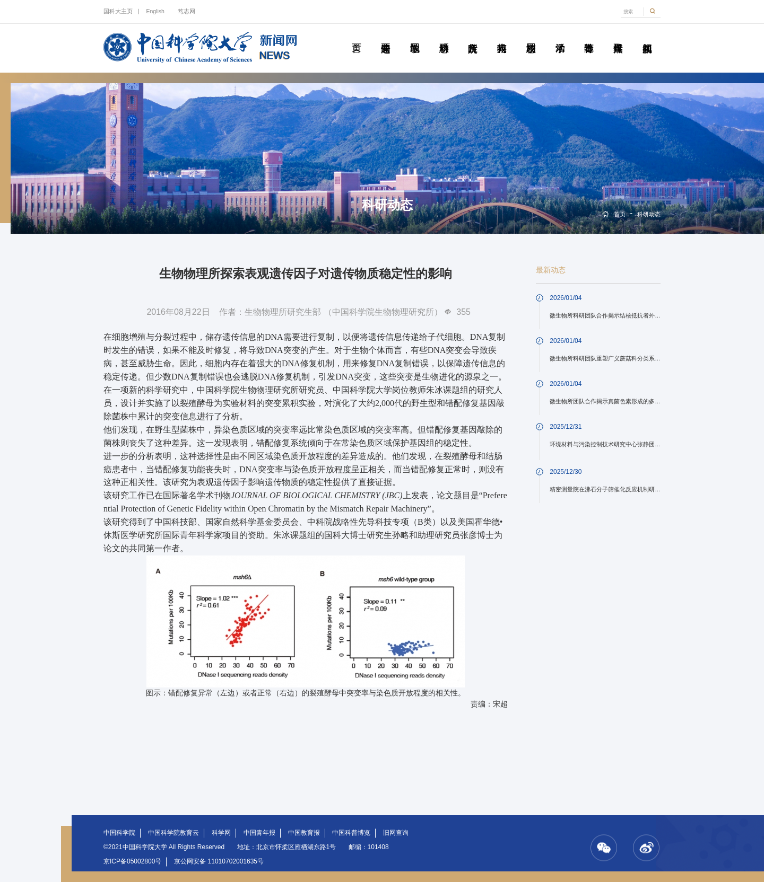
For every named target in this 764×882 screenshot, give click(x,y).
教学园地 (414, 36)
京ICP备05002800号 (132, 861)
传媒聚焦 (617, 36)
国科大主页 (118, 11)
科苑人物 (501, 36)
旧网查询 (396, 832)
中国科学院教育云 (173, 832)
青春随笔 (588, 36)
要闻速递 (385, 36)
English (155, 11)
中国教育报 (304, 832)
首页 (356, 36)
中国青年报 (259, 832)
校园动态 (530, 36)
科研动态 (443, 36)
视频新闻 (647, 36)
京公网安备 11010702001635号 (219, 861)
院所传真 (472, 36)
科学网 (221, 832)
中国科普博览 (351, 832)
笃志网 (186, 11)
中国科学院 (119, 832)
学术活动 (560, 36)
